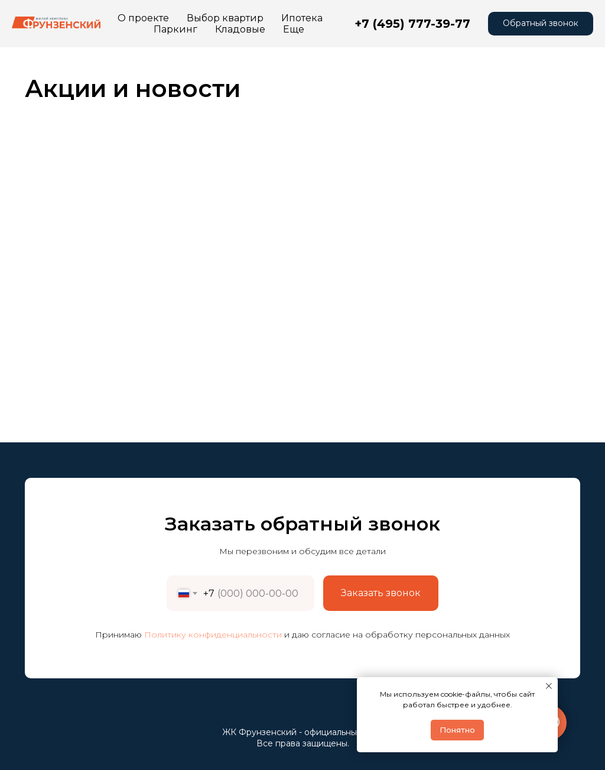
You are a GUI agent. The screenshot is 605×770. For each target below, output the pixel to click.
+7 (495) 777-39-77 (412, 24)
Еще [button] (261, 29)
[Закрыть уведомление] (549, 686)
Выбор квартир (225, 18)
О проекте (143, 18)
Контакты (210, 29)
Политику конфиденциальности (213, 634)
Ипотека (302, 18)
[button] (540, 23)
